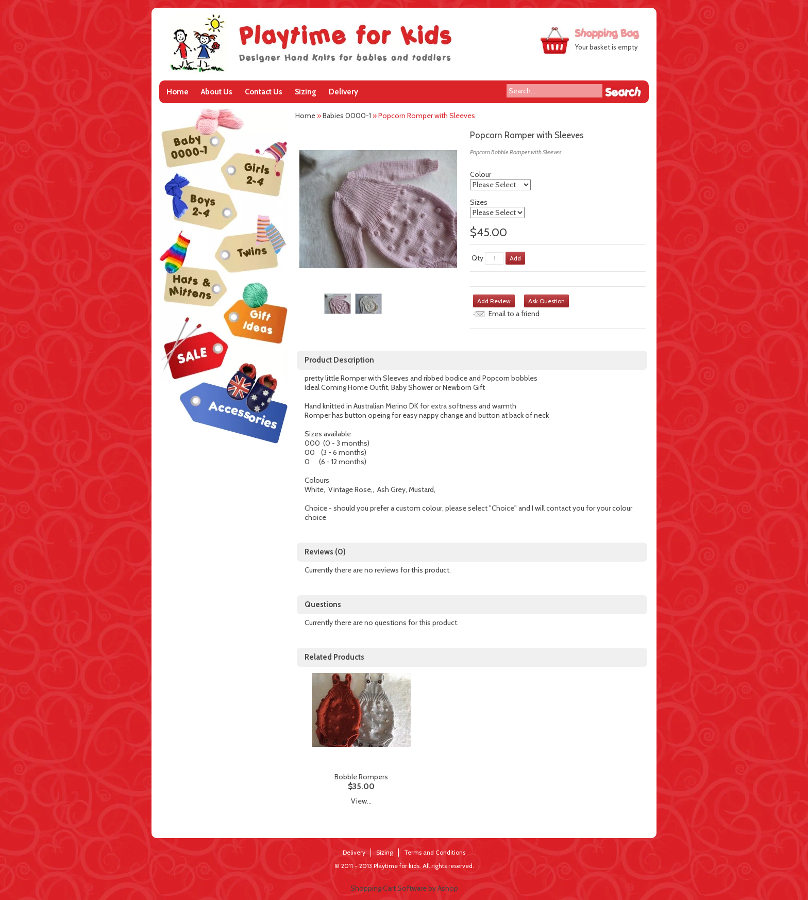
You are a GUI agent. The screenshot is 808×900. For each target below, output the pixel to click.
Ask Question (546, 301)
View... (361, 801)
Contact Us (263, 91)
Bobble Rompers (361, 776)
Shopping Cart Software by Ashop (404, 888)
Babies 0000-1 (347, 115)
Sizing (305, 91)
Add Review (494, 301)
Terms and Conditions (434, 852)
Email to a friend (514, 313)
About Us (216, 91)
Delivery (343, 91)
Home (177, 91)
